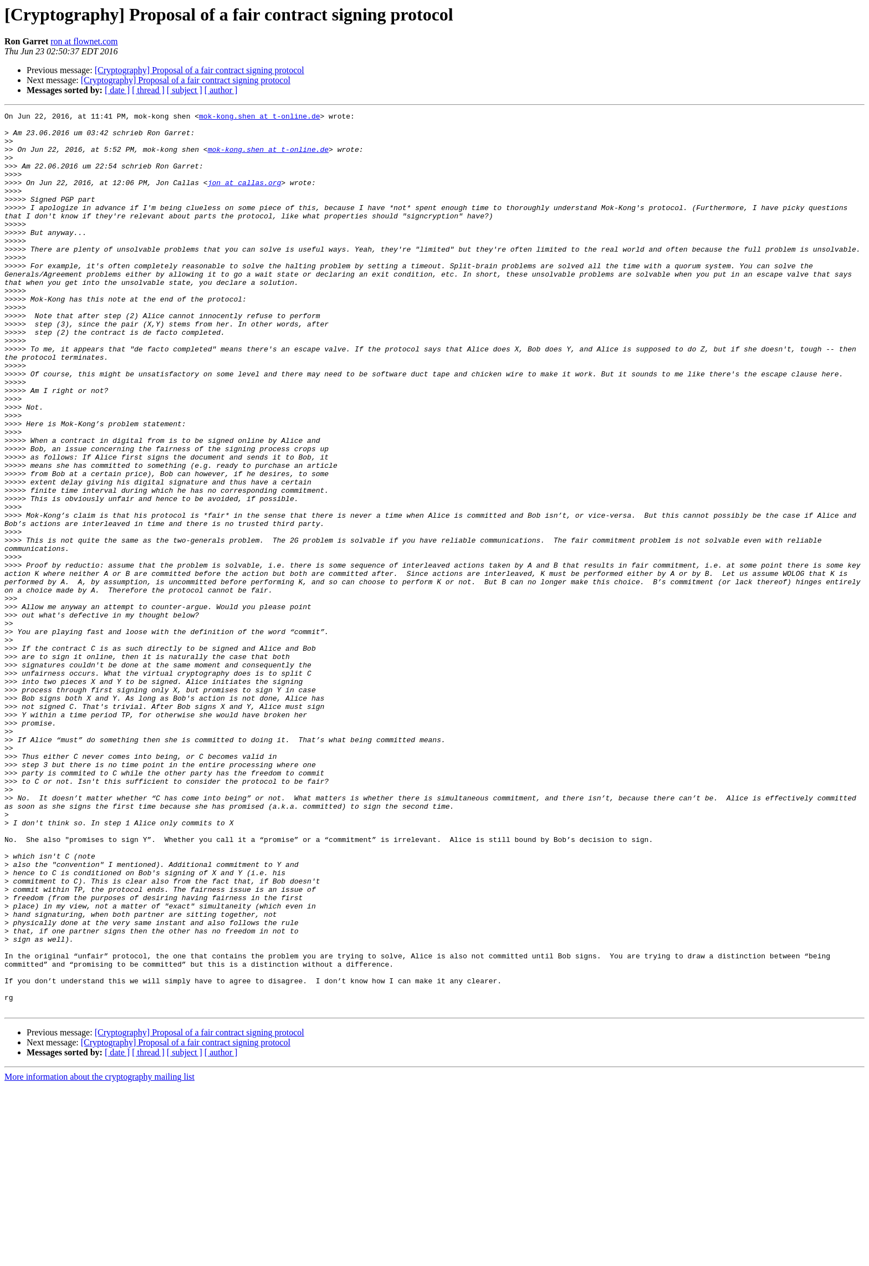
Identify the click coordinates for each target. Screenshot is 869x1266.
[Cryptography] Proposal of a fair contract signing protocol (199, 70)
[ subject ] (184, 90)
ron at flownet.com (83, 41)
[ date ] (117, 90)
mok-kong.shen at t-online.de (259, 117)
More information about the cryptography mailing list (99, 1256)
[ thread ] (148, 90)
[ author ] (221, 90)
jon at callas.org (245, 197)
